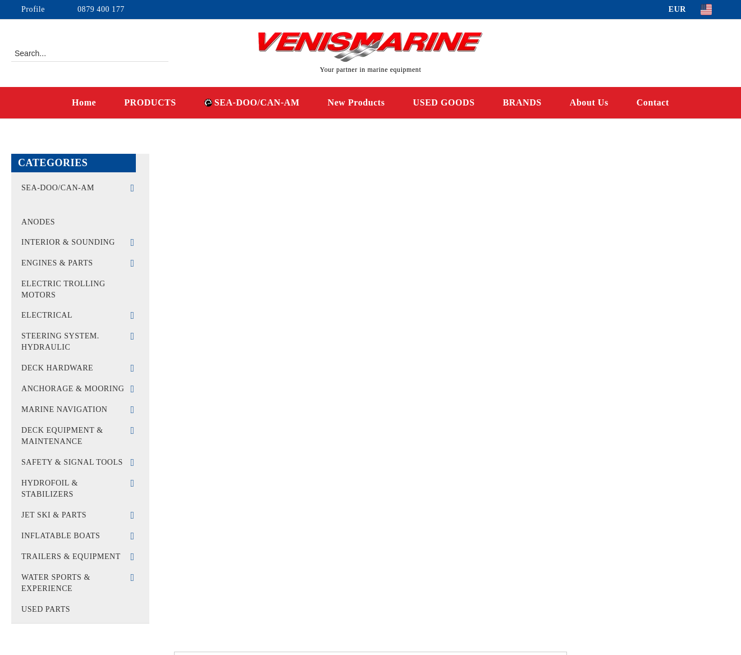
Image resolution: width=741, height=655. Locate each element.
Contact (653, 102)
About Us (589, 102)
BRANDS (522, 102)
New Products (356, 102)
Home (84, 102)
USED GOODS (444, 102)
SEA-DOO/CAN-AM (252, 102)
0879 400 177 (101, 9)
